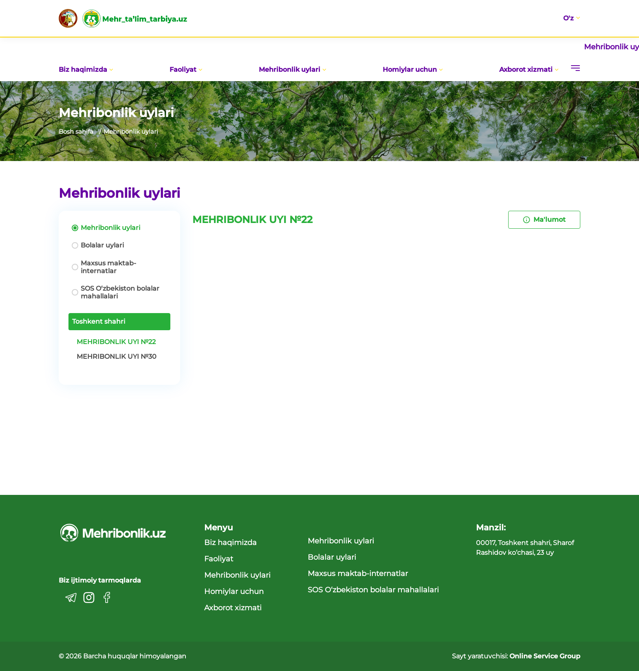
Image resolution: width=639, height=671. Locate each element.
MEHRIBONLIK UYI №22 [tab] (116, 342)
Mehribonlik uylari (292, 69)
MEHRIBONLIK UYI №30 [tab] (116, 356)
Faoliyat (186, 69)
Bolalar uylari (102, 245)
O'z (571, 18)
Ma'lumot (544, 219)
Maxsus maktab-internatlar (108, 267)
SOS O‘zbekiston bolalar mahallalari (120, 292)
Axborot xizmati (529, 69)
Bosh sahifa (76, 131)
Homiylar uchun (413, 69)
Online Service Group (544, 656)
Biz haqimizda (86, 69)
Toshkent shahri (98, 321)
